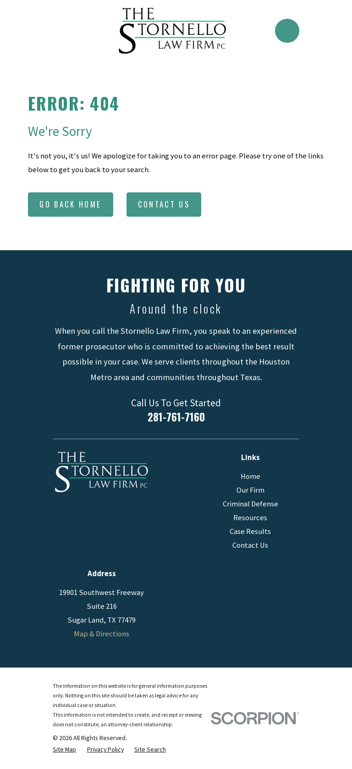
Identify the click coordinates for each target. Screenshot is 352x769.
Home (250, 476)
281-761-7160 (176, 417)
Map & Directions (101, 634)
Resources (250, 517)
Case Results (250, 531)
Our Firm (250, 490)
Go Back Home (70, 204)
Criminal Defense (250, 504)
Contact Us (164, 204)
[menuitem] (64, 749)
